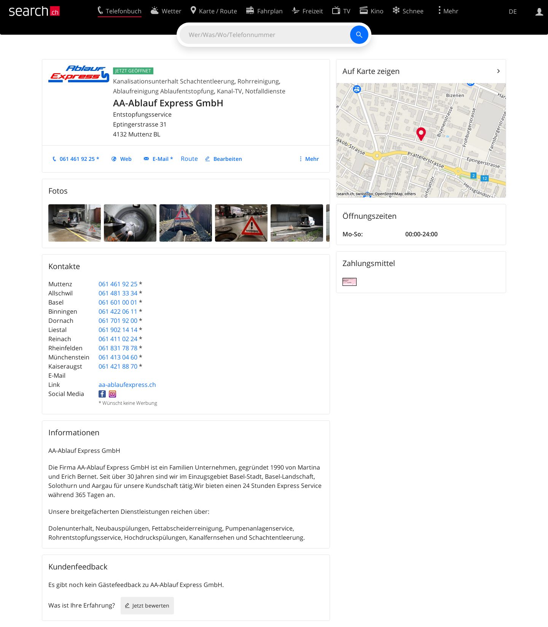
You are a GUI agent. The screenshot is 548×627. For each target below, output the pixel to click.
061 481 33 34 (118, 293)
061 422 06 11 (118, 311)
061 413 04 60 (118, 357)
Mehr (312, 158)
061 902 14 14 (118, 330)
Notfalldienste (265, 91)
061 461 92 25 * (79, 158)
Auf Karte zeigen (371, 71)
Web (126, 158)
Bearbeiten (227, 158)
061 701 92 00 (118, 320)
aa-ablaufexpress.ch (127, 384)
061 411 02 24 (118, 339)
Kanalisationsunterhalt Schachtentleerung (173, 81)
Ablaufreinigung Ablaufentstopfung (163, 91)
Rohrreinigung (258, 81)
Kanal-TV (229, 91)
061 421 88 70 (118, 366)
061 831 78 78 (118, 348)
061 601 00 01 (118, 302)
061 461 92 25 (118, 284)
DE (513, 11)
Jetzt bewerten (150, 605)
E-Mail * (163, 158)
